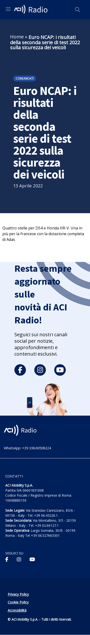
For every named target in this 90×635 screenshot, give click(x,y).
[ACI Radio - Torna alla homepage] (31, 9)
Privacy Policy (18, 594)
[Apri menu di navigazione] (8, 9)
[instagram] (40, 370)
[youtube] (60, 370)
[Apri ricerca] (77, 9)
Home (17, 36)
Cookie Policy (18, 602)
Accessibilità (17, 610)
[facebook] (20, 370)
